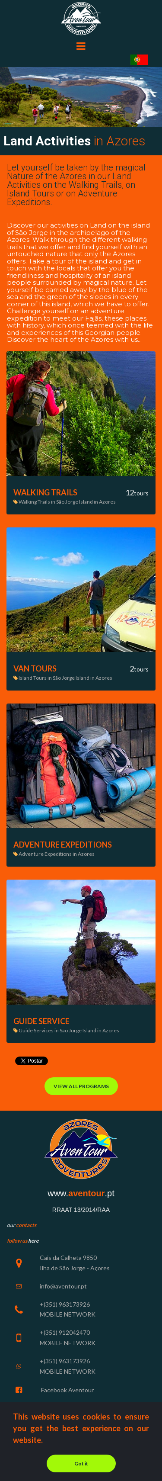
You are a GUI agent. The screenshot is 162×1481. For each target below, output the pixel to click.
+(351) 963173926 (65, 1361)
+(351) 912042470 (65, 1332)
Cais (45, 1257)
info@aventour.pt (63, 1286)
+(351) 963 (54, 1304)
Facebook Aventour (67, 1390)
